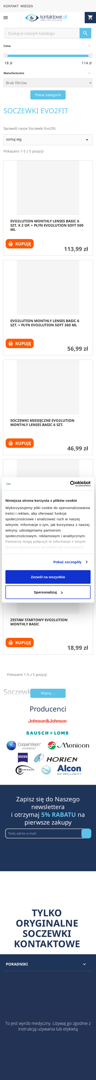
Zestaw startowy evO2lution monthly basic (39, 622)
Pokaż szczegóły (67, 562)
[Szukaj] (48, 33)
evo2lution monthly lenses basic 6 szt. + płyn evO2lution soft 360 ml (44, 323)
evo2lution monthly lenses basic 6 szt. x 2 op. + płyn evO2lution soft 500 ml (47, 225)
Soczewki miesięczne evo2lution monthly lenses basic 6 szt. (42, 422)
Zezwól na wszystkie (48, 577)
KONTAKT (11, 6)
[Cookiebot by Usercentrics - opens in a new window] (70, 484)
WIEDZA (26, 6)
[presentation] (41, 850)
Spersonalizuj (48, 592)
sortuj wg (48, 140)
